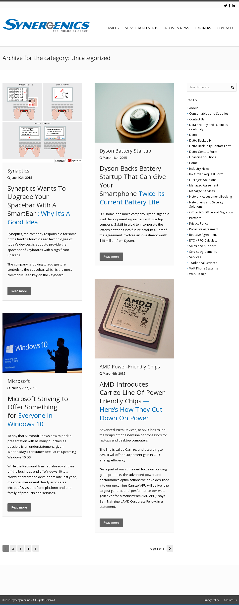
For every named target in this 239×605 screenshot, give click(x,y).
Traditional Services (203, 263)
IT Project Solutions (203, 180)
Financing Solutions (202, 157)
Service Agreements (141, 28)
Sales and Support (202, 246)
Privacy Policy (198, 223)
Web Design (197, 274)
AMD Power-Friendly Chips (130, 366)
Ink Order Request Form (206, 174)
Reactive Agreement (203, 235)
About (193, 108)
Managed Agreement (203, 185)
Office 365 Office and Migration (211, 212)
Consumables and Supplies (209, 113)
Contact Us (227, 28)
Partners (203, 28)
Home (193, 163)
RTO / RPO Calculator (204, 240)
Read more (19, 291)
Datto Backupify (200, 140)
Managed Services (202, 191)
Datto (193, 135)
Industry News (177, 28)
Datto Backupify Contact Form (210, 146)
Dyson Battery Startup (125, 150)
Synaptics (18, 170)
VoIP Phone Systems (203, 268)
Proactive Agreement (203, 229)
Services (112, 28)
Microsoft (18, 381)
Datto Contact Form (203, 152)
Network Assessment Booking (210, 196)
